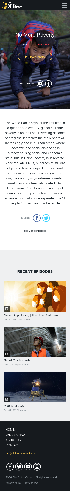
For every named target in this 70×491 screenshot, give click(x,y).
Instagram (37, 467)
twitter (46, 218)
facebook (48, 83)
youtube (40, 83)
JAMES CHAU (15, 434)
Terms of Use (31, 482)
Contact (13, 445)
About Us (13, 440)
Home (10, 429)
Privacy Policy (13, 482)
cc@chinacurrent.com (21, 453)
